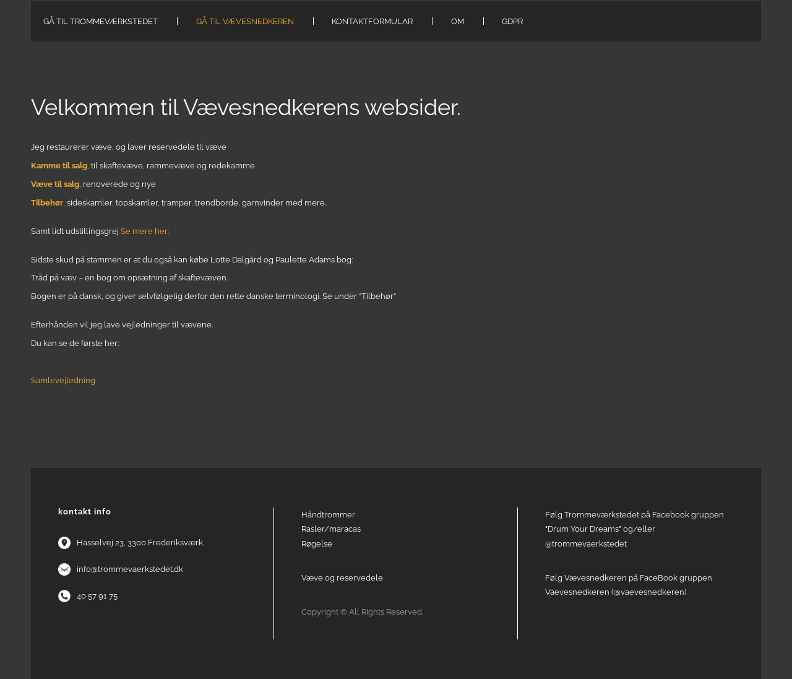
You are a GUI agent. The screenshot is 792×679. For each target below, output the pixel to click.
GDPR (512, 21)
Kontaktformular (372, 21)
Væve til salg (55, 184)
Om (457, 21)
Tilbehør (47, 202)
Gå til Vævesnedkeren (245, 21)
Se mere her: (145, 231)
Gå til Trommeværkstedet (100, 21)
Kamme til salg (59, 165)
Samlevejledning (63, 380)
